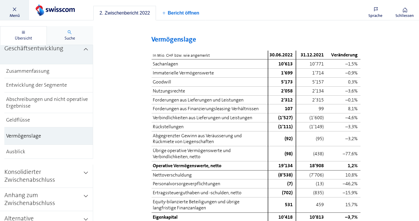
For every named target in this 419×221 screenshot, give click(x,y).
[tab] (124, 13)
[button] (14, 10)
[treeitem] (46, 52)
